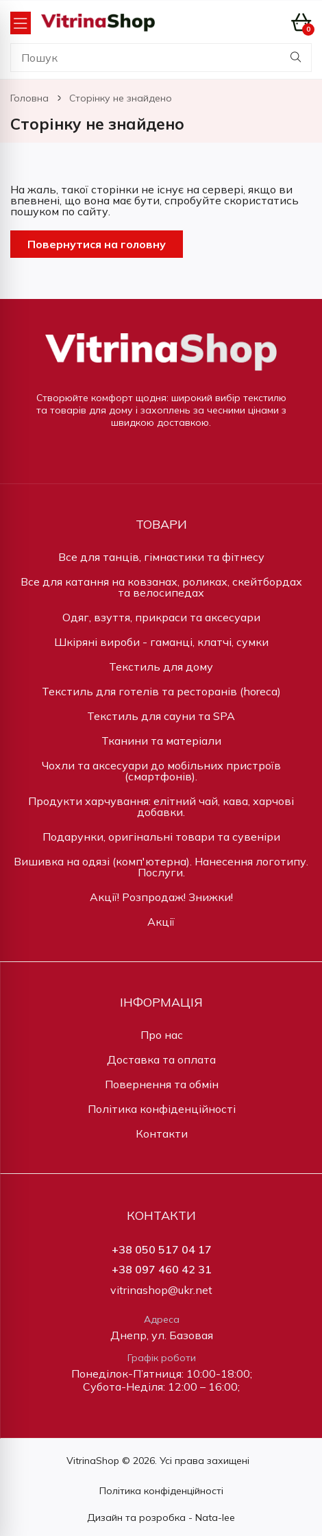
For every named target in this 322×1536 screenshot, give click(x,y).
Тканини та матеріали (161, 740)
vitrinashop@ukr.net (161, 1290)
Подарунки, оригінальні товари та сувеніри (161, 836)
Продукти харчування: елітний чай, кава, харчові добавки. (161, 806)
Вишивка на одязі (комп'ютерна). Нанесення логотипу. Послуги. (161, 867)
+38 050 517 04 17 (162, 1249)
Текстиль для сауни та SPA (161, 715)
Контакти (162, 1133)
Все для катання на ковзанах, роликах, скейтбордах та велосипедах (161, 587)
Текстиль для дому (161, 666)
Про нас (161, 1034)
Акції (161, 921)
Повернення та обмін (162, 1084)
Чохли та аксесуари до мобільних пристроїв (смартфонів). (161, 771)
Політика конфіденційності (162, 1108)
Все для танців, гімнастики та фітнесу (161, 556)
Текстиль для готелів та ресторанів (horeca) (161, 691)
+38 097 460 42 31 (162, 1269)
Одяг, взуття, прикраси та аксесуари (161, 617)
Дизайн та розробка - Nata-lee (161, 1517)
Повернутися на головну (96, 244)
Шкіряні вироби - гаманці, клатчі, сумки (161, 641)
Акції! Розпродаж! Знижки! (161, 896)
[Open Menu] (20, 23)
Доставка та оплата (161, 1059)
